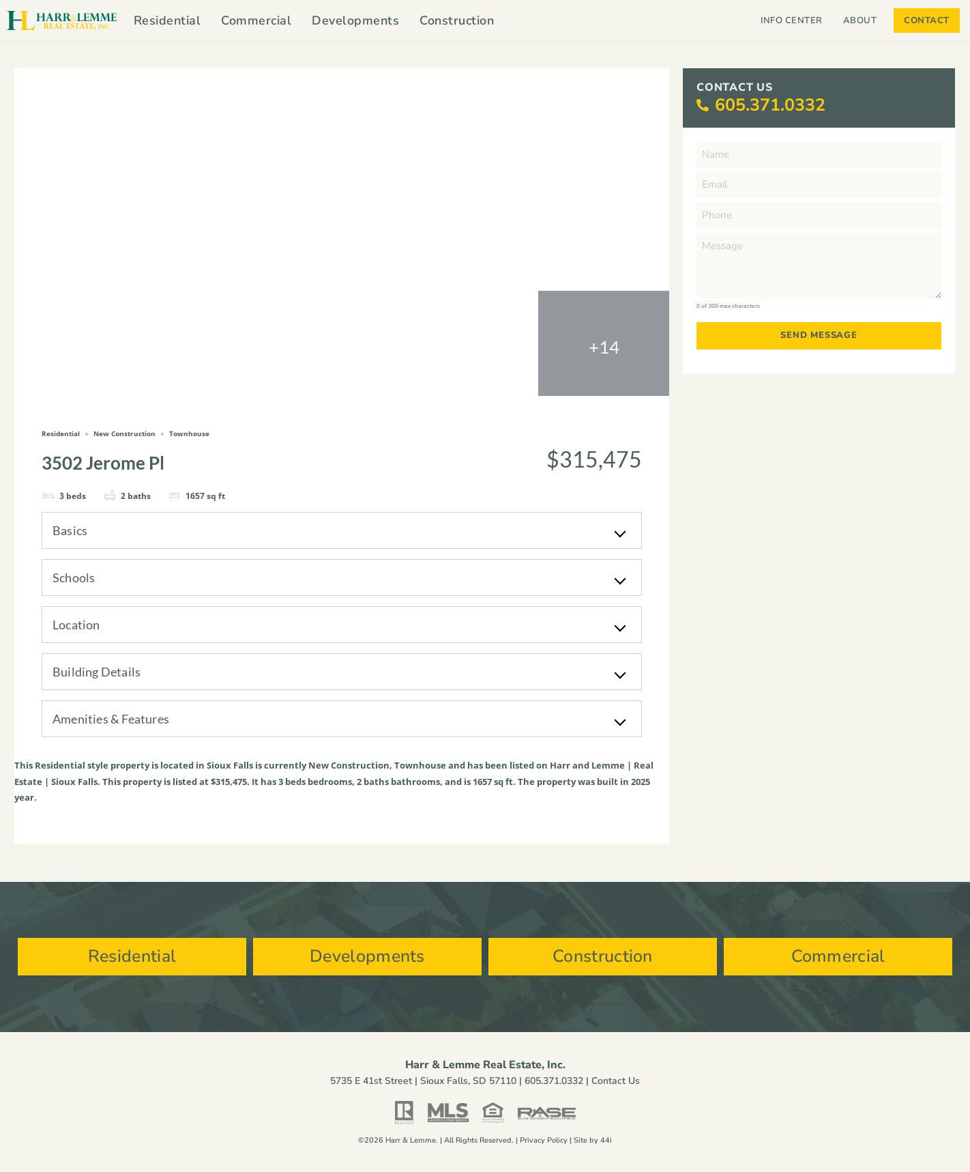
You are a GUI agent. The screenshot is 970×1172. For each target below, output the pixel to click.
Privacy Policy (544, 1140)
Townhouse (420, 765)
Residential (167, 20)
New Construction (349, 765)
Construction (457, 20)
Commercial (256, 20)
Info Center (792, 20)
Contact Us (615, 1080)
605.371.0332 (770, 105)
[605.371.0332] (702, 106)
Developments (355, 20)
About (863, 20)
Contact (927, 20)
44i (606, 1140)
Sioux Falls (230, 765)
